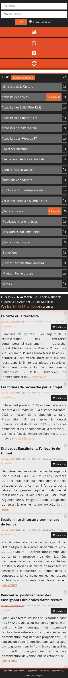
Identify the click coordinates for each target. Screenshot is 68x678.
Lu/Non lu (59, 327)
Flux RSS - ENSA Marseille (19, 297)
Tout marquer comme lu (23, 78)
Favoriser (7, 326)
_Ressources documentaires (21, 232)
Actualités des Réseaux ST (19, 138)
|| (15, 326)
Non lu (16, 306)
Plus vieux (31, 306)
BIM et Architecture (15, 149)
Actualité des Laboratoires (20, 118)
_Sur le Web (10, 253)
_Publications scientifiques (20, 222)
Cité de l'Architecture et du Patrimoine (25, 159)
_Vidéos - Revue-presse (17, 273)
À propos (38, 675)
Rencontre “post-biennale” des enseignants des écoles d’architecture (32, 597)
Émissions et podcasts (17, 180)
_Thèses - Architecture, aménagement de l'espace (25, 263)
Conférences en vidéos (17, 170)
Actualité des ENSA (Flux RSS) (21, 107)
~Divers (7, 284)
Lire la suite (38, 377)
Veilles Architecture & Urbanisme (24, 201)
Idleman (29, 675)
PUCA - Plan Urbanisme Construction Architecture (25, 190)
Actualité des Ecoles (15, 97)
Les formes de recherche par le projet (31, 387)
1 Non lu (54, 211)
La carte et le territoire (20, 316)
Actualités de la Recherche (20, 128)
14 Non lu (53, 97)
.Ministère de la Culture (17, 87)
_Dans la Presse (12, 211)
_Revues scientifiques (16, 242)
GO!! (21, 22)
